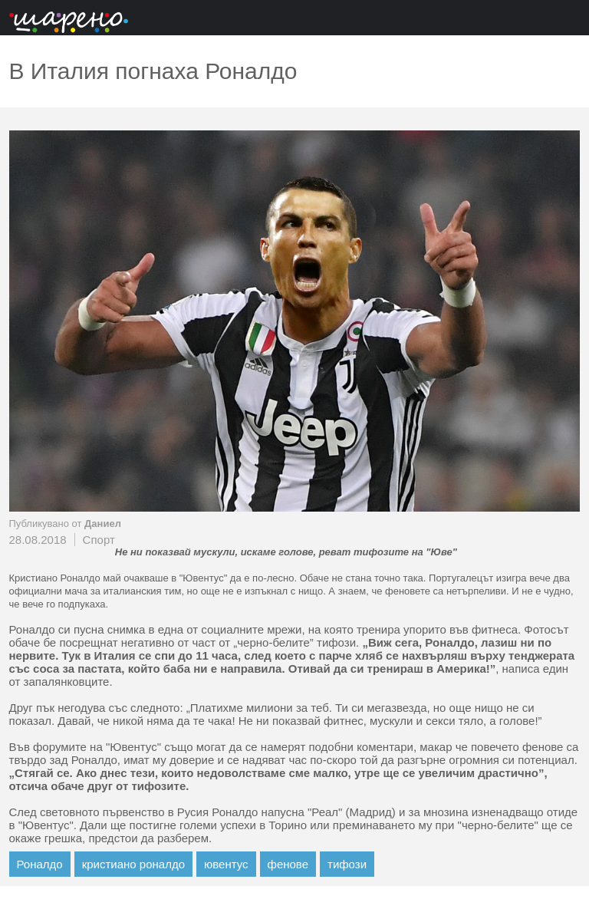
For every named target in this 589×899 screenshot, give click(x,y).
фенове (288, 864)
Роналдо (40, 864)
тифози (347, 864)
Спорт (99, 539)
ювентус (226, 864)
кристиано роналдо (133, 864)
